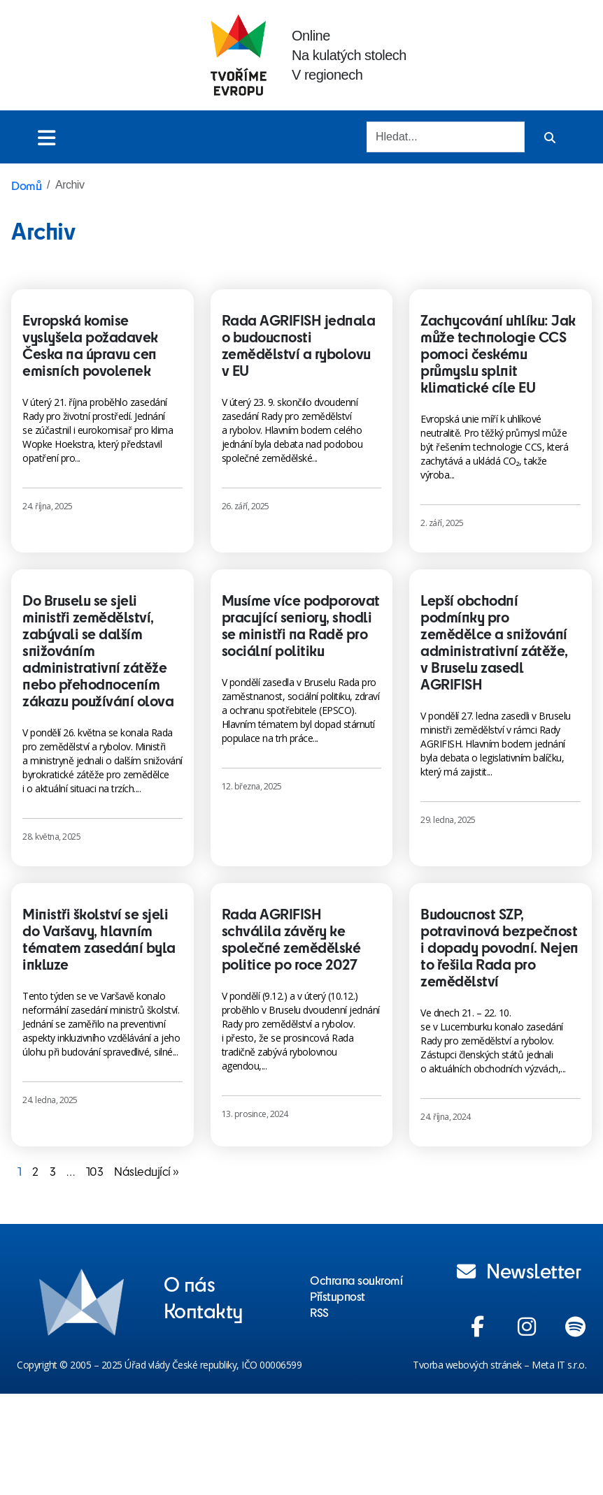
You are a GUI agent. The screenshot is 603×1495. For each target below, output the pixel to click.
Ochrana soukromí (356, 1279)
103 (95, 1171)
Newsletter (519, 1270)
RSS (319, 1312)
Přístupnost (337, 1296)
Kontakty (203, 1310)
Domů (26, 185)
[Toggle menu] (46, 137)
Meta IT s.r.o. (559, 1364)
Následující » (146, 1171)
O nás (189, 1283)
